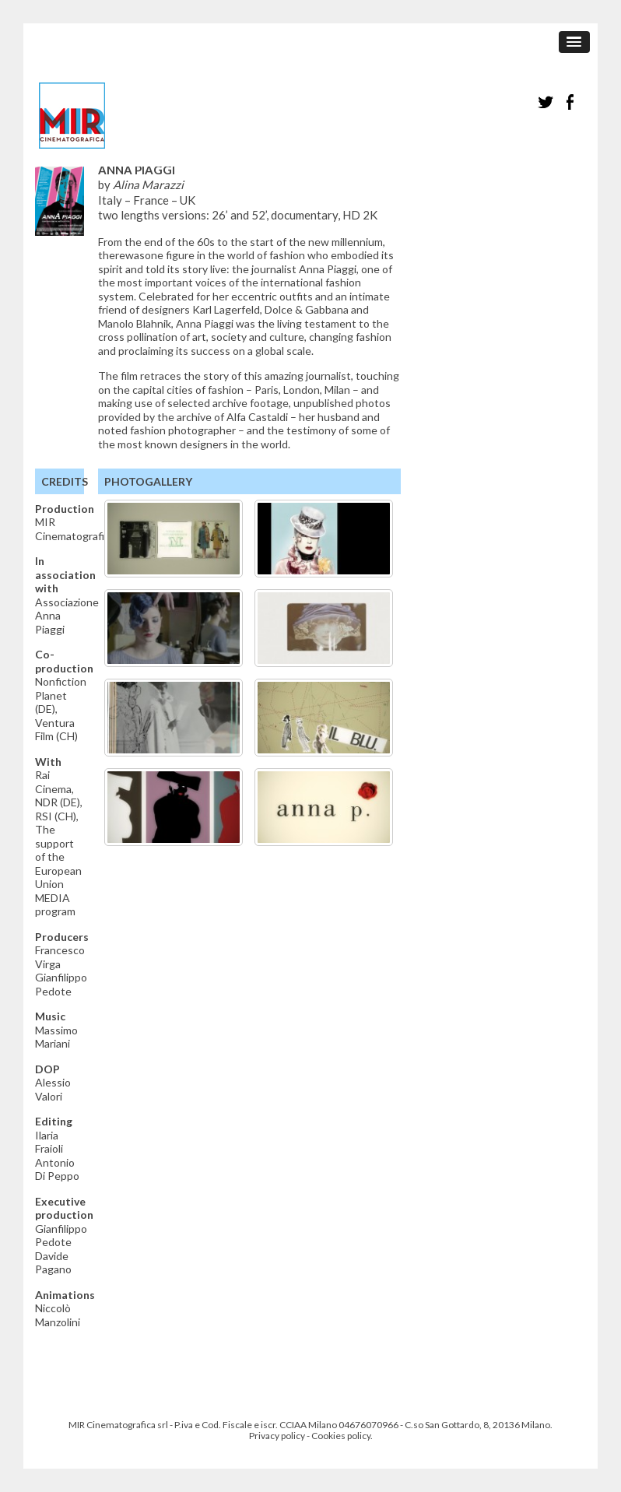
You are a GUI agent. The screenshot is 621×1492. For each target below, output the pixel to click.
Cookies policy (340, 1435)
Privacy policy (277, 1435)
